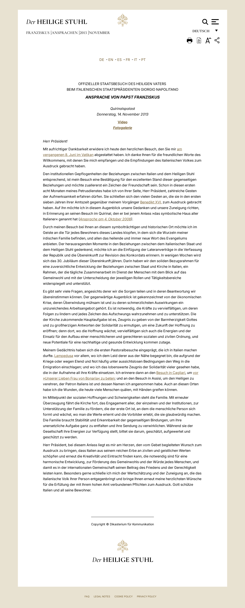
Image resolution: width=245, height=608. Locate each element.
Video (123, 122)
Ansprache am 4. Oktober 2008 (105, 219)
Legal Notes (102, 596)
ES (119, 59)
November (99, 32)
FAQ (87, 596)
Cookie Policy (123, 596)
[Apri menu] (214, 21)
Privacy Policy (146, 596)
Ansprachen (65, 32)
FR (128, 59)
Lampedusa (63, 355)
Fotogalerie (122, 128)
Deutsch (202, 32)
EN (110, 59)
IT (135, 59)
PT (143, 59)
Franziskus (38, 32)
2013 (84, 32)
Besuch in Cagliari (170, 372)
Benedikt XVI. (151, 202)
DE (101, 59)
